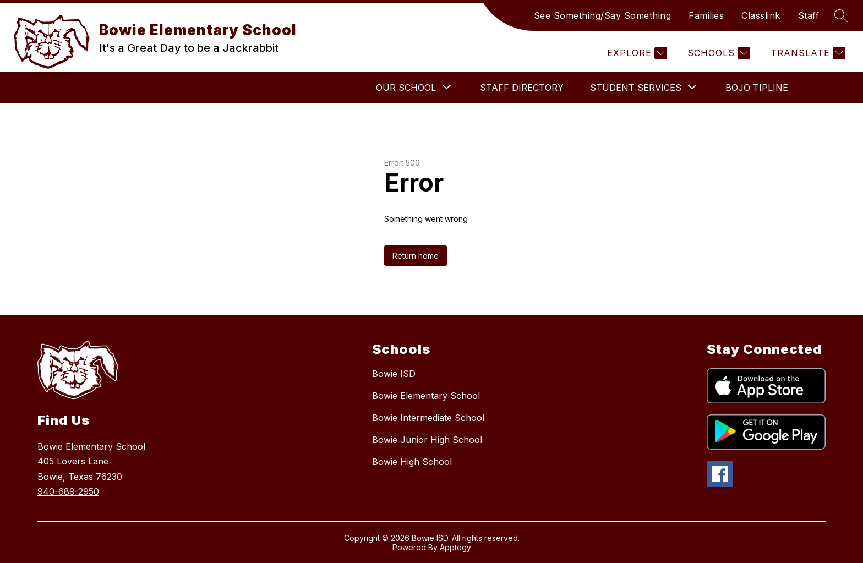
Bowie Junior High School (427, 439)
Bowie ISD (394, 373)
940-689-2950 (68, 491)
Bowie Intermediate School (428, 417)
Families (706, 15)
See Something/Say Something (602, 15)
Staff (809, 15)
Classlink (760, 15)
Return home (415, 255)
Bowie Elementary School (426, 395)
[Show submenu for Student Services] (635, 87)
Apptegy (455, 547)
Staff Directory (522, 87)
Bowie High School (412, 461)
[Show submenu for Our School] (406, 87)
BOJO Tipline (756, 87)
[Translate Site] (806, 53)
